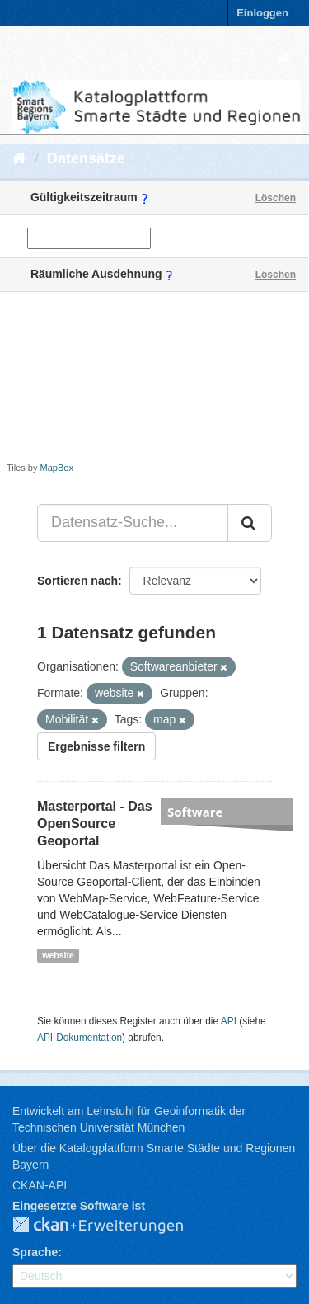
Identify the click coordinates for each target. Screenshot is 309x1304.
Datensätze (86, 158)
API (228, 1021)
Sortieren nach (77, 580)
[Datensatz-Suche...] (132, 523)
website (58, 955)
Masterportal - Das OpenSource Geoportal (94, 823)
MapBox (56, 468)
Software (194, 811)
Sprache (35, 1252)
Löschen (275, 198)
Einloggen (262, 13)
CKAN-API (39, 1185)
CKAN (111, 1226)
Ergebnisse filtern (96, 746)
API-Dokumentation (79, 1037)
